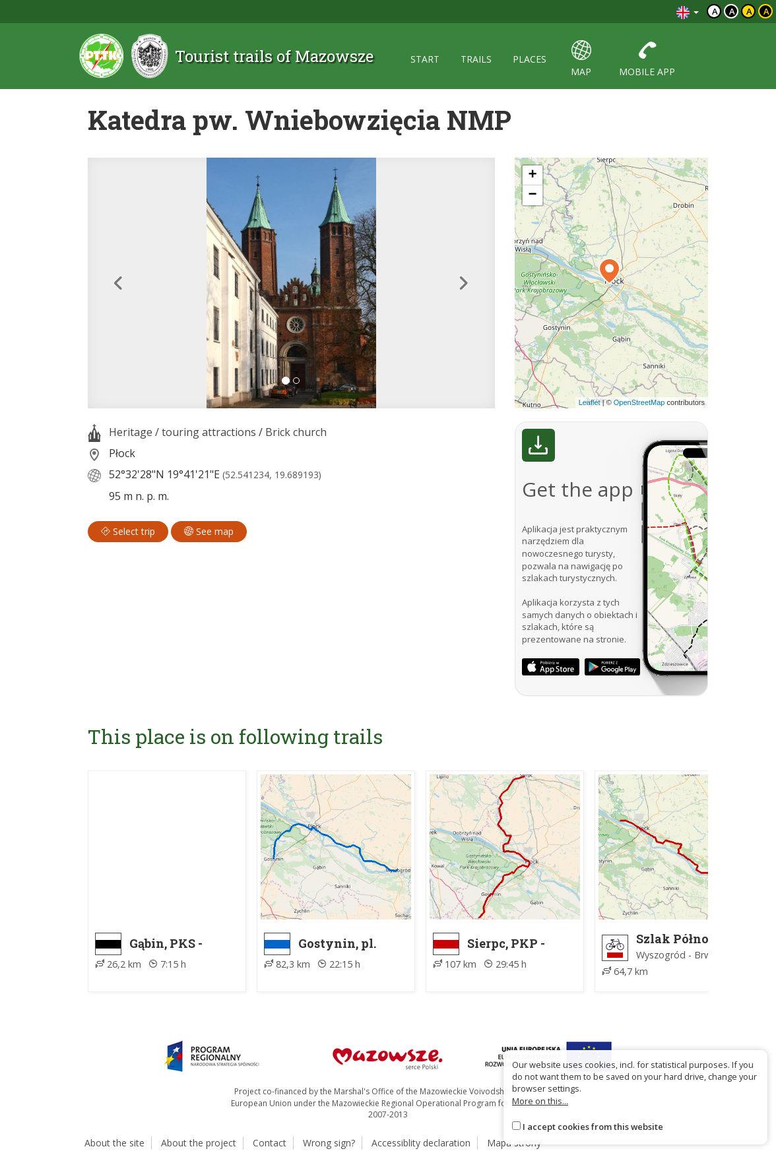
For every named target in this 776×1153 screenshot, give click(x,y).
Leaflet (589, 402)
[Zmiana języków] (687, 11)
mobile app (647, 59)
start (424, 59)
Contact (269, 1143)
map (581, 59)
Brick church (296, 432)
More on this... (540, 1101)
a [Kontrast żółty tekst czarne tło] (766, 11)
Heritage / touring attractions (182, 432)
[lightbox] (291, 283)
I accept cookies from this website (593, 1127)
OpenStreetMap (639, 402)
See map (209, 531)
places (529, 59)
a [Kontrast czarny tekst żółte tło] (749, 11)
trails (476, 59)
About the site (114, 1143)
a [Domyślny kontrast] (715, 11)
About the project (198, 1143)
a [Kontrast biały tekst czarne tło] (732, 11)
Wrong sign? (329, 1143)
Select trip (128, 531)
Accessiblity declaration (421, 1143)
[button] (118, 283)
